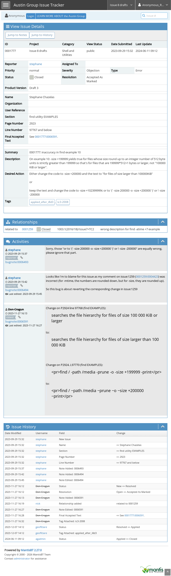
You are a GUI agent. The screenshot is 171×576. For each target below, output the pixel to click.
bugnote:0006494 (16, 290)
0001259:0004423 (147, 276)
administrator (22, 558)
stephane (35, 64)
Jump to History (42, 35)
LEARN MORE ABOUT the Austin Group (61, 16)
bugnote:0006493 (16, 262)
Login (30, 16)
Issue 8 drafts (121, 5)
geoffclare (41, 527)
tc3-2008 (62, 202)
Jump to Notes (17, 35)
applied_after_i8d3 (42, 202)
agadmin (41, 538)
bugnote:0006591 (16, 321)
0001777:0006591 (46, 137)
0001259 (27, 229)
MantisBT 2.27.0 (31, 550)
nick (38, 503)
